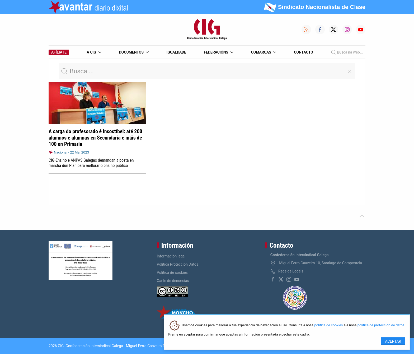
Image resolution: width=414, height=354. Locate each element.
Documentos (134, 52)
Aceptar (393, 341)
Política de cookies (172, 272)
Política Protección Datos (177, 264)
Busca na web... (347, 52)
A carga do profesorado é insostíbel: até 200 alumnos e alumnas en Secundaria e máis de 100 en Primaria (95, 137)
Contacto (303, 52)
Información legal (171, 256)
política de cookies (328, 325)
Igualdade (176, 52)
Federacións (218, 52)
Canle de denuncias (173, 281)
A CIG (94, 52)
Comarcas (263, 52)
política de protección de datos (380, 325)
